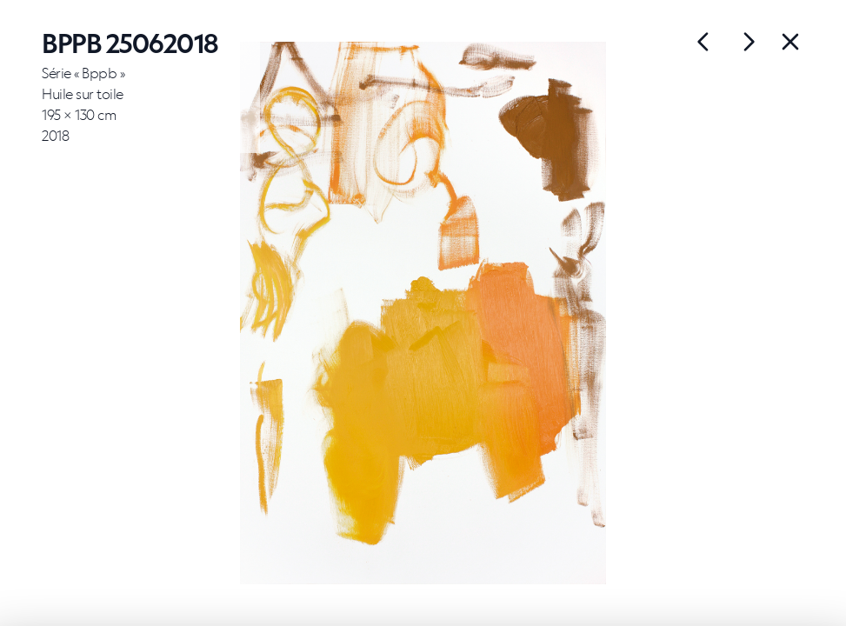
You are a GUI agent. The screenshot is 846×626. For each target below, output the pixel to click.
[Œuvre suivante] (703, 42)
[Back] (790, 42)
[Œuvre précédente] (749, 42)
